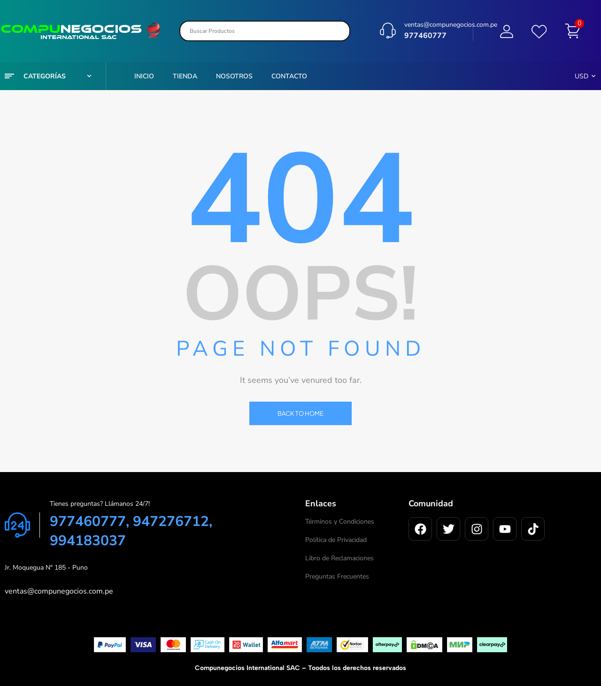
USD (581, 76)
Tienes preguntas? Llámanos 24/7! (100, 503)
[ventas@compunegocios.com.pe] (387, 29)
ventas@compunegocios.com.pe (450, 23)
